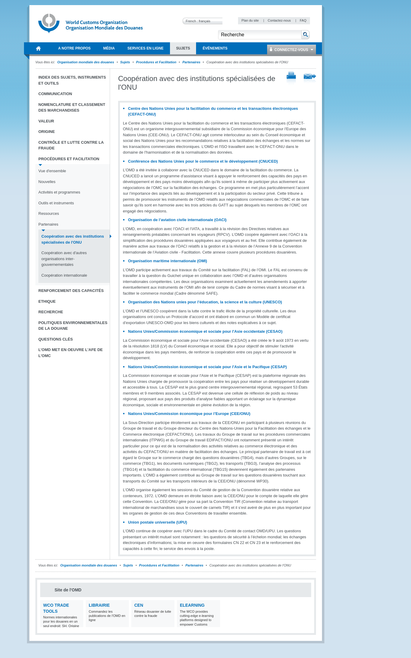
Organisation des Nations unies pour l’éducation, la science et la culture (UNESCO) (205, 302)
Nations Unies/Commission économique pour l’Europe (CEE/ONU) (189, 413)
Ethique (47, 301)
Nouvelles (46, 181)
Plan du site (251, 20)
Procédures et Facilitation (156, 62)
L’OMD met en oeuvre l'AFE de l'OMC (70, 352)
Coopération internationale (64, 275)
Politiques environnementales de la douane (72, 325)
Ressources (48, 213)
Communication (55, 94)
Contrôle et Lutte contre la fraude (71, 145)
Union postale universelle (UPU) (157, 522)
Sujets (125, 62)
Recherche (50, 312)
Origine (46, 131)
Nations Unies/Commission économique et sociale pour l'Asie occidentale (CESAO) (205, 331)
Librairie (99, 605)
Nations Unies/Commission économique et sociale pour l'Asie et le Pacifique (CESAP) (207, 367)
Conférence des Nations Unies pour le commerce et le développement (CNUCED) (203, 161)
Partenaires (191, 62)
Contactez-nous (280, 20)
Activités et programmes (59, 192)
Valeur (46, 121)
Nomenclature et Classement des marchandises (71, 107)
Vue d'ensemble (52, 171)
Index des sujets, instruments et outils (72, 80)
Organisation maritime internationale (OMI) (167, 261)
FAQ (303, 20)
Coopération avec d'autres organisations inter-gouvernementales (64, 259)
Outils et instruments (56, 203)
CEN (138, 605)
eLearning (192, 605)
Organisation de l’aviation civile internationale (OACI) (177, 220)
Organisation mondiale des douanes (85, 62)
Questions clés (55, 339)
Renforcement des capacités (71, 290)
